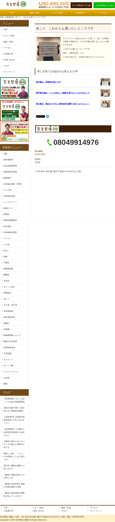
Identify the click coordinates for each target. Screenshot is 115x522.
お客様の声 (80, 13)
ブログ (6, 66)
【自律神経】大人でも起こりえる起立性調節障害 (14, 400)
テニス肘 (7, 190)
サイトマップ (9, 72)
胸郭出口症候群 (10, 341)
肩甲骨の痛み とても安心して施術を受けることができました (63, 93)
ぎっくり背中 (9, 287)
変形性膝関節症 (10, 220)
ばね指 (6, 378)
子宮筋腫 (7, 353)
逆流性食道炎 (9, 347)
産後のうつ (8, 208)
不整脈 (6, 329)
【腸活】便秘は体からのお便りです (14, 476)
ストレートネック (11, 372)
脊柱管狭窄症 (9, 317)
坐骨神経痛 (8, 311)
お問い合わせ (9, 60)
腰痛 (5, 384)
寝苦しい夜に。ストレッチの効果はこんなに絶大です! (14, 456)
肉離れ (6, 323)
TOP (12, 13)
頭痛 (5, 257)
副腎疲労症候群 (10, 172)
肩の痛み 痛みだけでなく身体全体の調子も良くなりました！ (63, 104)
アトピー (7, 238)
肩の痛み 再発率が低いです (48, 82)
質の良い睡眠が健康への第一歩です (14, 467)
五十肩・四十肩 (10, 305)
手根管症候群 (9, 196)
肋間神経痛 (8, 269)
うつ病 (6, 245)
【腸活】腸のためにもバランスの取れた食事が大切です (14, 444)
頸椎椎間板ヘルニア (12, 335)
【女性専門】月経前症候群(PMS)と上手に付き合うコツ (14, 420)
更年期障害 (8, 160)
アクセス (103, 13)
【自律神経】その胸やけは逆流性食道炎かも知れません (14, 432)
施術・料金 (34, 13)
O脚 (5, 154)
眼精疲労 (7, 178)
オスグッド (8, 360)
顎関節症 (7, 293)
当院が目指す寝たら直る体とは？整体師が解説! (14, 409)
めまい (6, 251)
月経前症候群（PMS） (13, 184)
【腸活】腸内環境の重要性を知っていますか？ (14, 494)
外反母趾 (7, 226)
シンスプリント (10, 202)
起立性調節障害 (10, 166)
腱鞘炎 (6, 275)
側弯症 (6, 214)
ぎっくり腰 (8, 366)
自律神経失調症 (10, 232)
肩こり (6, 299)
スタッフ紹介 (57, 13)
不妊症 (6, 281)
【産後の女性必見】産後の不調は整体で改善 (14, 485)
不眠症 (6, 263)
